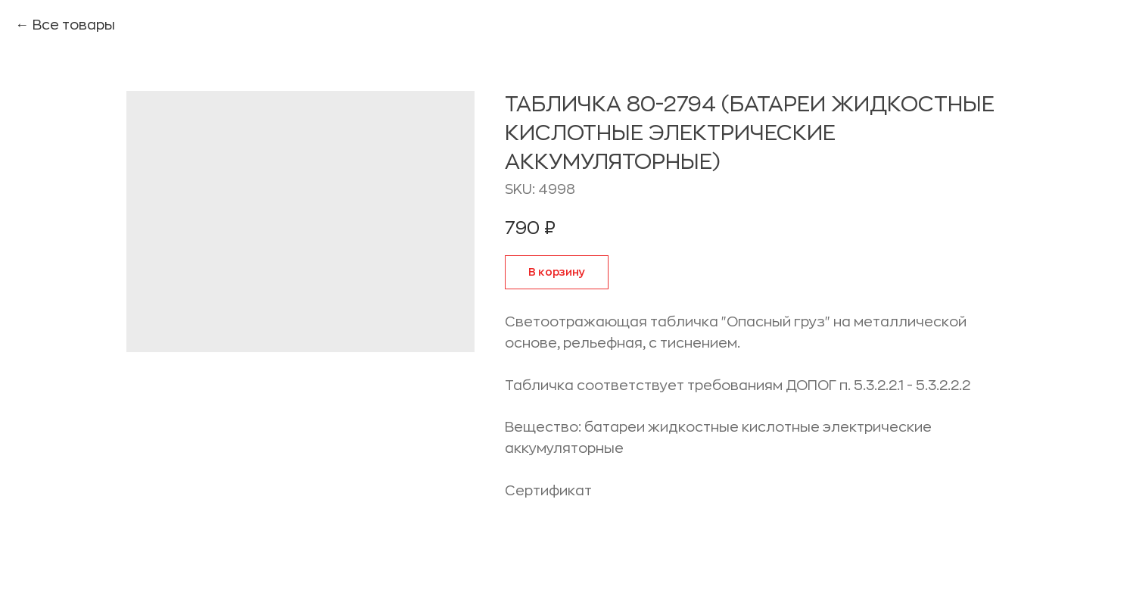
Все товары (74, 25)
